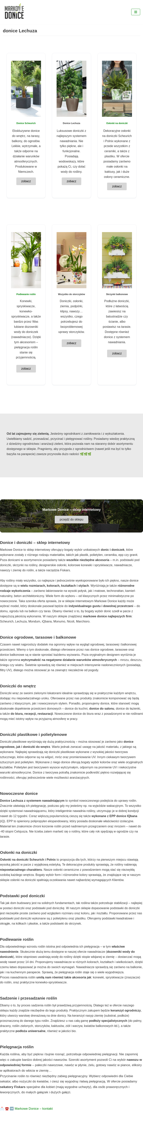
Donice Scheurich (26, 123)
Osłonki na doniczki (117, 123)
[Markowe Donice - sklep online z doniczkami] (14, 12)
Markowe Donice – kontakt (34, 1108)
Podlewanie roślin (26, 294)
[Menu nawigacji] (135, 12)
